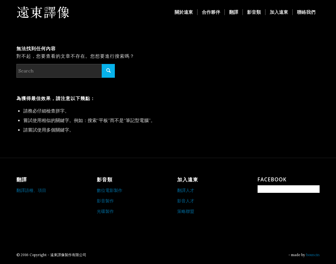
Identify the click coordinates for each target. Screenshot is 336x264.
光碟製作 (105, 211)
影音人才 (185, 201)
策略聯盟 (185, 211)
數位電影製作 (109, 190)
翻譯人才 (185, 190)
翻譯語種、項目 (31, 190)
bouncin (313, 255)
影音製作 (105, 201)
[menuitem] (183, 12)
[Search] (65, 71)
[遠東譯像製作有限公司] (42, 12)
